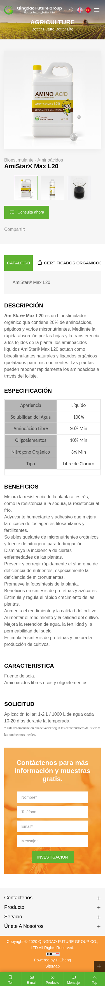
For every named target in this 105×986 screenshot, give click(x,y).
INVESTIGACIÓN (52, 857)
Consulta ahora (31, 212)
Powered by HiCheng (52, 960)
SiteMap (52, 966)
